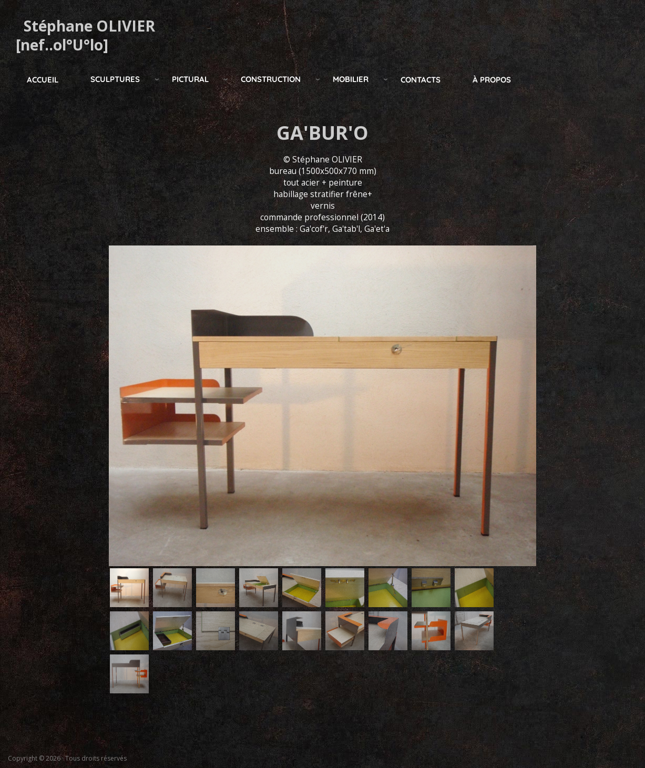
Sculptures (115, 79)
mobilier (350, 79)
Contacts (421, 80)
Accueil (42, 80)
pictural (190, 79)
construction (271, 79)
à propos (492, 80)
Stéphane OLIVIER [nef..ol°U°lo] (85, 35)
